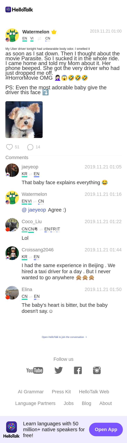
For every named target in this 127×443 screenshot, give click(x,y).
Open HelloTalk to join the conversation (63, 337)
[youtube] (34, 370)
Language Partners (35, 403)
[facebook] (78, 370)
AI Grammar (31, 391)
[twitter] (58, 370)
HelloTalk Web (94, 391)
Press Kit (61, 391)
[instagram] (97, 370)
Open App (106, 429)
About (105, 403)
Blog (86, 403)
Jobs (69, 403)
